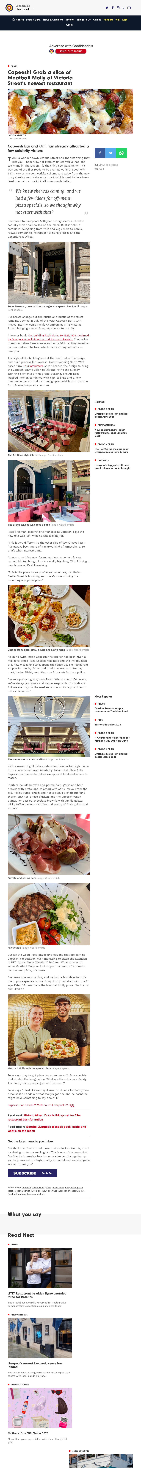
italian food (38, 1187)
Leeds (11, 1393)
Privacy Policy (81, 1402)
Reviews (70, 19)
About (69, 24)
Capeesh (26, 1187)
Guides (97, 19)
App (124, 19)
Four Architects (33, 366)
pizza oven (58, 1187)
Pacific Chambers (17, 1194)
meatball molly (76, 1190)
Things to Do (84, 19)
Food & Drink (33, 19)
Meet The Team (82, 1411)
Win (117, 19)
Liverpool (36, 1190)
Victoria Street (22, 1190)
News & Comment (53, 19)
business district (35, 1194)
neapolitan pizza (74, 1187)
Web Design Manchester (19, 1465)
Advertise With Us (83, 1393)
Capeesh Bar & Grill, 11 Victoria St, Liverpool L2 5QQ (41, 1105)
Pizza (48, 1187)
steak (10, 1190)
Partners (108, 19)
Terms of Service (83, 1407)
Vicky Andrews (17, 135)
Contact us (79, 1389)
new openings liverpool (54, 1190)
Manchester (15, 1389)
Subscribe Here (82, 1398)
